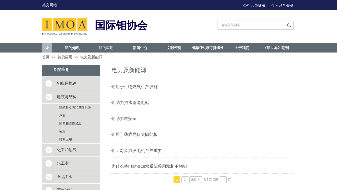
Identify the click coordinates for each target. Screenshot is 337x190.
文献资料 (174, 48)
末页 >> (195, 179)
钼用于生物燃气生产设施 (134, 86)
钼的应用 (106, 48)
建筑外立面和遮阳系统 (75, 108)
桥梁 (62, 131)
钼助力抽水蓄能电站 (130, 102)
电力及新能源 (91, 57)
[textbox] (249, 25)
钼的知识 (72, 48)
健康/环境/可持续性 (208, 48)
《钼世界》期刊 (276, 48)
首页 (45, 57)
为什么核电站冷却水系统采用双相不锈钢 (149, 166)
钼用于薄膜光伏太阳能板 (134, 134)
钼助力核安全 (124, 118)
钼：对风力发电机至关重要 (136, 150)
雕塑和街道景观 (70, 123)
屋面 (62, 115)
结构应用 (65, 139)
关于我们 (242, 48)
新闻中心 (140, 48)
